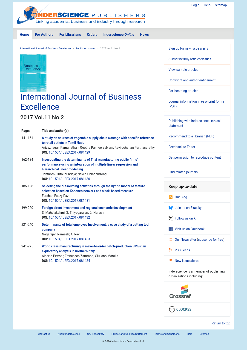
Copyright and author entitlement (192, 80)
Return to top (221, 323)
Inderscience (118, 35)
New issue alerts (183, 261)
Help (207, 5)
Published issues (85, 48)
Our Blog (178, 197)
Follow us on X (182, 218)
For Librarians (70, 35)
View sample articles (183, 69)
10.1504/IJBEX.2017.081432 (69, 217)
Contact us (44, 333)
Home (24, 35)
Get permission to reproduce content (195, 157)
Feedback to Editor (182, 147)
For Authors (44, 35)
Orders (92, 35)
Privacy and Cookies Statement (129, 333)
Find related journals (183, 172)
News (144, 35)
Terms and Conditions (167, 333)
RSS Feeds (179, 250)
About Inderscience (69, 333)
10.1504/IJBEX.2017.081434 (69, 261)
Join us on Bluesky (185, 208)
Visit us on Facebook (186, 229)
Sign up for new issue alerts (188, 48)
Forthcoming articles (183, 91)
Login (195, 5)
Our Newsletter (183, 239)
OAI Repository (95, 333)
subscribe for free (210, 239)
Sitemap (221, 5)
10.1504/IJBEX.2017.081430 (69, 179)
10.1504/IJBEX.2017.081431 (69, 200)
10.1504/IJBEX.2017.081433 (69, 239)
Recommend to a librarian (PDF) (191, 136)
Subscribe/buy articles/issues (190, 59)
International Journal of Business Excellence (45, 48)
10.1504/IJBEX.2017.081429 (69, 152)
